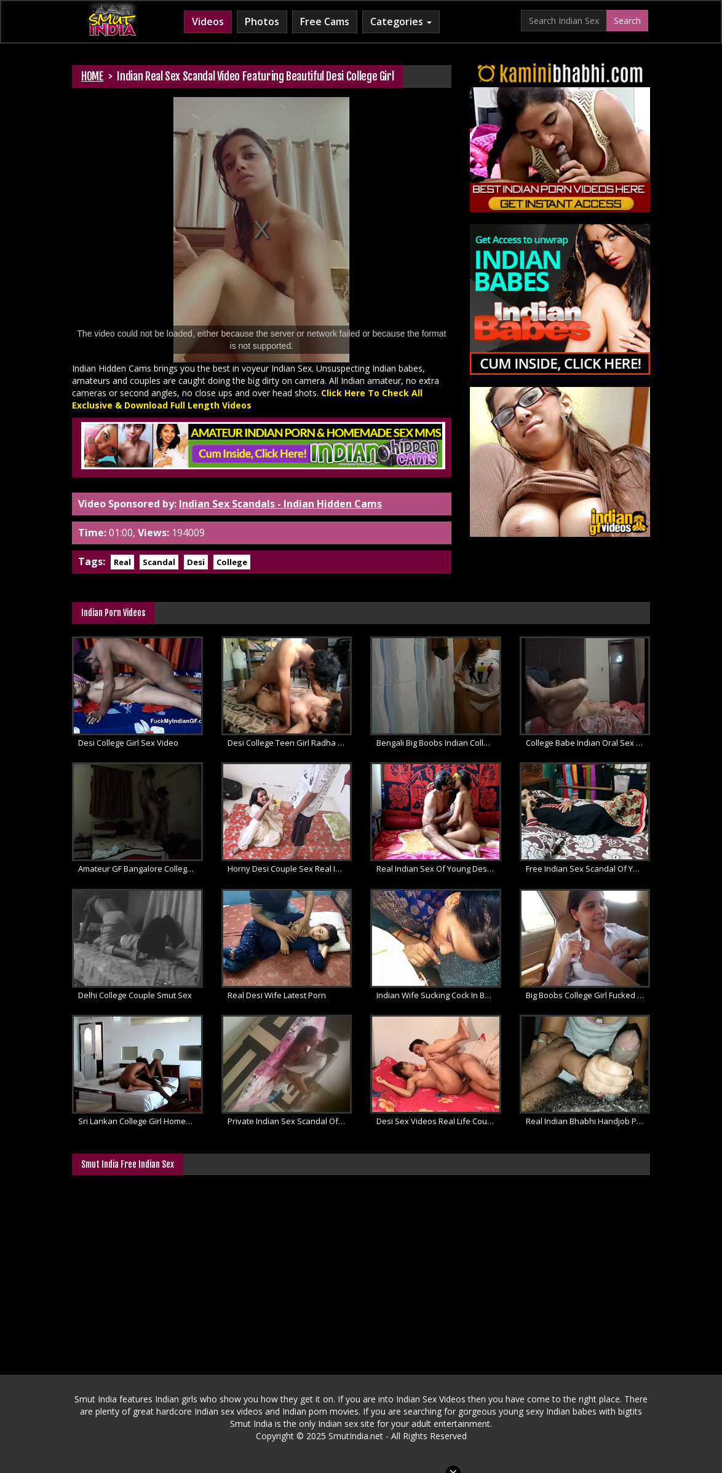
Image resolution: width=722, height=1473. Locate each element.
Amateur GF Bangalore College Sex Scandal (140, 868)
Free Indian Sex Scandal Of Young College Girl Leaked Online (588, 868)
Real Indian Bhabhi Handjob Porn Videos (588, 1121)
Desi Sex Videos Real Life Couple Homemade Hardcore (438, 1121)
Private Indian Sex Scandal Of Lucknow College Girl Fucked (290, 1121)
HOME (92, 76)
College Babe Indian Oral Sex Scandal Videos (588, 742)
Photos (262, 21)
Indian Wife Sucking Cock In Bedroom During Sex (438, 995)
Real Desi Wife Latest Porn (277, 995)
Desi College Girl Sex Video (128, 742)
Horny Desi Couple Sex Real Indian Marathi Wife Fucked (290, 868)
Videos (208, 21)
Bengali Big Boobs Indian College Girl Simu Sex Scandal (438, 742)
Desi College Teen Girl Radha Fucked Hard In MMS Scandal (290, 742)
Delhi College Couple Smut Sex (135, 995)
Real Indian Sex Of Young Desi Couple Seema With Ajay (438, 868)
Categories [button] (401, 21)
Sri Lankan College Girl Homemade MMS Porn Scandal (140, 1121)
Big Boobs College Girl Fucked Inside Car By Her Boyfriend (588, 995)
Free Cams (324, 21)
